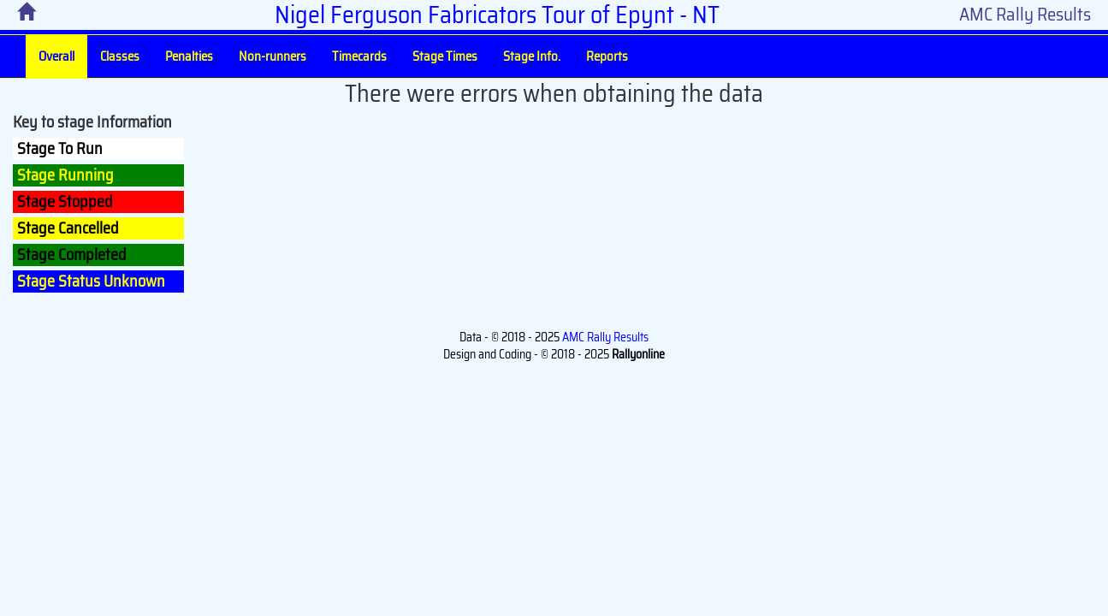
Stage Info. (531, 56)
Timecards (359, 56)
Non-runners (272, 56)
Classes (119, 56)
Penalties (189, 56)
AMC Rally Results (1025, 14)
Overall (56, 56)
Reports (607, 56)
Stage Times (444, 56)
